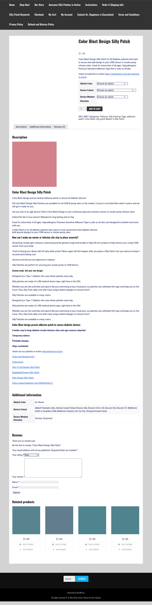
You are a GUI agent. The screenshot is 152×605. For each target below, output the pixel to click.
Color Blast (90, 119)
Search (81, 582)
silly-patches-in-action (52, 351)
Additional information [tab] (40, 127)
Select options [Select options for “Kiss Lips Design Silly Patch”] (93, 548)
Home (12, 5)
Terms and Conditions (128, 14)
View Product (28, 553)
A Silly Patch (118, 119)
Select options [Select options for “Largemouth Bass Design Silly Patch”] (60, 548)
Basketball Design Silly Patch (25, 372)
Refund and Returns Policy (41, 24)
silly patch (101, 119)
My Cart (52, 14)
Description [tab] (21, 127)
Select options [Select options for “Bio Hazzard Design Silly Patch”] (126, 548)
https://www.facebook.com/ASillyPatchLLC (32, 383)
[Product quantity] (82, 109)
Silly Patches (115, 116)
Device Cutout (87, 90)
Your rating (18, 455)
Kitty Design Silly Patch (23, 378)
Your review (18, 480)
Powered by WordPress (76, 596)
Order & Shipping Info (113, 5)
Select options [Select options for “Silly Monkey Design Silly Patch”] (28, 548)
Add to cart (94, 108)
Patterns (104, 116)
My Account (67, 14)
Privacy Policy (16, 24)
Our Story (39, 5)
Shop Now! (25, 5)
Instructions (91, 5)
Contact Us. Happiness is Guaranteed (95, 14)
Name (15, 485)
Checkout (39, 14)
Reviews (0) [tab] (59, 127)
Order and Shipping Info (23, 357)
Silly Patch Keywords (19, 14)
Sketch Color (86, 83)
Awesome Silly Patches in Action (64, 5)
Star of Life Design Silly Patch (26, 367)
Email (15, 491)
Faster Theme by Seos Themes (89, 601)
